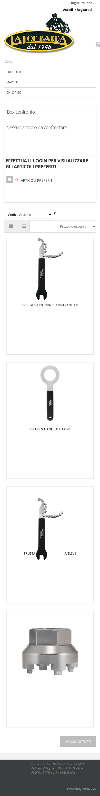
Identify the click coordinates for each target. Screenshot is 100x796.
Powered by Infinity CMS (81, 789)
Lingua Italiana (82, 3)
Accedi (68, 9)
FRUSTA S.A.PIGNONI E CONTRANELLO (50, 305)
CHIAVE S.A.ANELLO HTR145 (50, 429)
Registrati (84, 9)
